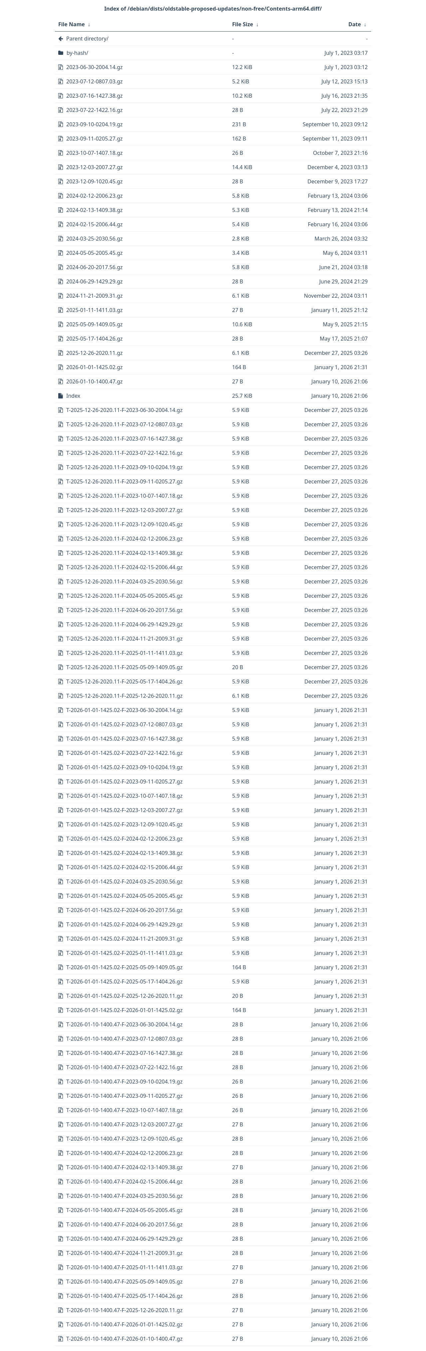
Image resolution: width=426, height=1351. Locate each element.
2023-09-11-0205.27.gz (94, 138)
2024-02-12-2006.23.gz (94, 195)
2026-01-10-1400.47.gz (94, 381)
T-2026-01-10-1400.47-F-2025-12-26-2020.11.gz (124, 1310)
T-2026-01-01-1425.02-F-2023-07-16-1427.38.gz (124, 738)
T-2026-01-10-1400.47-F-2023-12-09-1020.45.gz (124, 1138)
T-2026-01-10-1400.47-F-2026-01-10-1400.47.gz (124, 1338)
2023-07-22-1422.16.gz (94, 110)
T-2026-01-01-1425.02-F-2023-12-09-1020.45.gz (124, 824)
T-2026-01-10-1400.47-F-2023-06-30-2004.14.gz (124, 1024)
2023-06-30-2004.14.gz (94, 67)
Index (73, 395)
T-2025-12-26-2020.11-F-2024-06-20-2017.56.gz (124, 610)
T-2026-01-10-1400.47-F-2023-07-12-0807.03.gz (124, 1038)
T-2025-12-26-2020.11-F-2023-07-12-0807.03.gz (124, 424)
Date (354, 24)
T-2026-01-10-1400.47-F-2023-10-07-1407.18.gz (124, 1110)
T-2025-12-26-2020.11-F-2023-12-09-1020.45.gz (124, 524)
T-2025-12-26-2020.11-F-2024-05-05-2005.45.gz (124, 595)
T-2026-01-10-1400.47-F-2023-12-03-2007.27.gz (124, 1124)
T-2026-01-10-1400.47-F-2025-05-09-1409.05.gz (124, 1281)
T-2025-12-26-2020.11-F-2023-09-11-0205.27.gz (124, 481)
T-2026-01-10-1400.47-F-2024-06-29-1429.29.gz (124, 1238)
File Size (242, 24)
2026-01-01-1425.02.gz (94, 367)
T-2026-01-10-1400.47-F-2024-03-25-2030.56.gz (124, 1195)
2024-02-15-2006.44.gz (94, 224)
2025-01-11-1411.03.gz (94, 310)
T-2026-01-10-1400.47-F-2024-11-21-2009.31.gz (124, 1253)
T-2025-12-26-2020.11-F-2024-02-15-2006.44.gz (124, 567)
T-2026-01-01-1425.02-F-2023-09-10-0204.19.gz (124, 767)
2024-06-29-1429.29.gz (94, 281)
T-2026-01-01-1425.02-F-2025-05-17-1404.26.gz (124, 981)
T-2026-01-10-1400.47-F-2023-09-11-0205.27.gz (124, 1095)
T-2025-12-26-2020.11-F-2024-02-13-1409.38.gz (124, 553)
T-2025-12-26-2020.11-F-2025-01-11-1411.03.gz (124, 653)
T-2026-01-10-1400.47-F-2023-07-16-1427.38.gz (124, 1053)
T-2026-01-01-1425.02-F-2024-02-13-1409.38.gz (124, 853)
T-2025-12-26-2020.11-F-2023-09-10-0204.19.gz (124, 467)
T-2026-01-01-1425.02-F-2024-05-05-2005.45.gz (124, 895)
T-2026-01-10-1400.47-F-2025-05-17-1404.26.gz (124, 1295)
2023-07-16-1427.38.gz (94, 95)
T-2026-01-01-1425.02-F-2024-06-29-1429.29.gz (124, 924)
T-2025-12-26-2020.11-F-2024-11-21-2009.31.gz (124, 638)
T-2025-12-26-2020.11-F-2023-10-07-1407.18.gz (124, 495)
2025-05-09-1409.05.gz (94, 324)
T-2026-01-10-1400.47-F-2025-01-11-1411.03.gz (124, 1267)
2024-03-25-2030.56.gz (94, 238)
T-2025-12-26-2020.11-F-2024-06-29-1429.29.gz (124, 624)
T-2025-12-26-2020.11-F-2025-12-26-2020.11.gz (124, 695)
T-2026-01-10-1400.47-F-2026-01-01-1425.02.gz (124, 1324)
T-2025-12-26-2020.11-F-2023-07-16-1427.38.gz (124, 438)
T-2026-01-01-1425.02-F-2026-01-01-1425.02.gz (124, 1010)
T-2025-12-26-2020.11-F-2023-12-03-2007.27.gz (124, 510)
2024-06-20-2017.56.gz (94, 267)
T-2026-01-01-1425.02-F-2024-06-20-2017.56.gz (124, 910)
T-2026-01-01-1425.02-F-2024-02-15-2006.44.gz (124, 867)
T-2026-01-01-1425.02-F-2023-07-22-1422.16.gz (124, 753)
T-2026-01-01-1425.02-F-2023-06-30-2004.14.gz (124, 710)
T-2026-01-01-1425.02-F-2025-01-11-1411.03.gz (124, 953)
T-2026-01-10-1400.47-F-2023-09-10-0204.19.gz (124, 1081)
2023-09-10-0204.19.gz (94, 124)
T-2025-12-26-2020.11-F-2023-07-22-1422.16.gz (124, 453)
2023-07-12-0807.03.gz (94, 81)
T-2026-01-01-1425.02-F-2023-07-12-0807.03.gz (124, 724)
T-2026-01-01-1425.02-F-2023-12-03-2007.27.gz (124, 810)
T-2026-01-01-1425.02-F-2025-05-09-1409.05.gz (124, 967)
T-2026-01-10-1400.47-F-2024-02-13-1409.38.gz (124, 1167)
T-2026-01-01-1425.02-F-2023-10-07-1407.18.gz (124, 795)
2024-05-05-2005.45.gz (94, 253)
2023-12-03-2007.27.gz (94, 167)
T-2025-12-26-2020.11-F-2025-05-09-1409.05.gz (124, 667)
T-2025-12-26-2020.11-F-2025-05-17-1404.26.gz (124, 681)
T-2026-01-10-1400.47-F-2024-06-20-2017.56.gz (124, 1224)
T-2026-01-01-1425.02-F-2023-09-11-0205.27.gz (124, 781)
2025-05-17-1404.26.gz (94, 338)
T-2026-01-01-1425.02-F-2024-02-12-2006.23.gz (124, 838)
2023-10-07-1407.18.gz (94, 152)
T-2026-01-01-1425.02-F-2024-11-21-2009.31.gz (124, 938)
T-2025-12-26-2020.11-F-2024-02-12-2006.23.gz (124, 538)
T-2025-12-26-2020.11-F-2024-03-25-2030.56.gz (124, 581)
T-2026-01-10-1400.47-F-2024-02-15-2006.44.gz (124, 1181)
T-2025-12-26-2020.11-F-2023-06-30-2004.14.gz (124, 410)
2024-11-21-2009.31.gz (94, 295)
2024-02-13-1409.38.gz (94, 210)
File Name (71, 24)
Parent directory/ (87, 38)
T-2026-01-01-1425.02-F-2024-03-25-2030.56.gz (124, 881)
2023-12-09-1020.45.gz (94, 181)
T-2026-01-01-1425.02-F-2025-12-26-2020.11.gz (124, 995)
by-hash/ (77, 52)
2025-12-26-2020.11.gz (94, 353)
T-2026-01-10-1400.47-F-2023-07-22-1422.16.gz (124, 1067)
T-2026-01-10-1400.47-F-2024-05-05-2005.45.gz (124, 1210)
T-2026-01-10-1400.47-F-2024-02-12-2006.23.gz (124, 1153)
